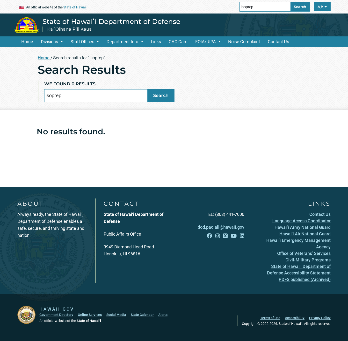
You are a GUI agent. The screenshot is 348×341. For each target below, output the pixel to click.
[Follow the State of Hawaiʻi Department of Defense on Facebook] (209, 236)
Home (27, 41)
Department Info (122, 41)
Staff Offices (82, 41)
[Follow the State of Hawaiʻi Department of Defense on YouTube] (234, 236)
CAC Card (178, 41)
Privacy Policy (320, 318)
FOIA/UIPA (205, 41)
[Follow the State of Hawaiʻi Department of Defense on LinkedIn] (242, 236)
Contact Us (278, 41)
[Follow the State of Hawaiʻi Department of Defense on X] (225, 236)
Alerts (162, 315)
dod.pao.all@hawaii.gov (221, 227)
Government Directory (56, 315)
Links (156, 41)
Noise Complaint (244, 41)
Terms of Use (270, 318)
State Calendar (142, 315)
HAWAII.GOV (56, 309)
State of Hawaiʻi (75, 7)
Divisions (49, 41)
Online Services (90, 315)
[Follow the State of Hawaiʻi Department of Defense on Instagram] (217, 236)
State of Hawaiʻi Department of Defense (111, 21)
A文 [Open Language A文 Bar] (322, 7)
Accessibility (294, 318)
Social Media (116, 315)
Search (300, 7)
